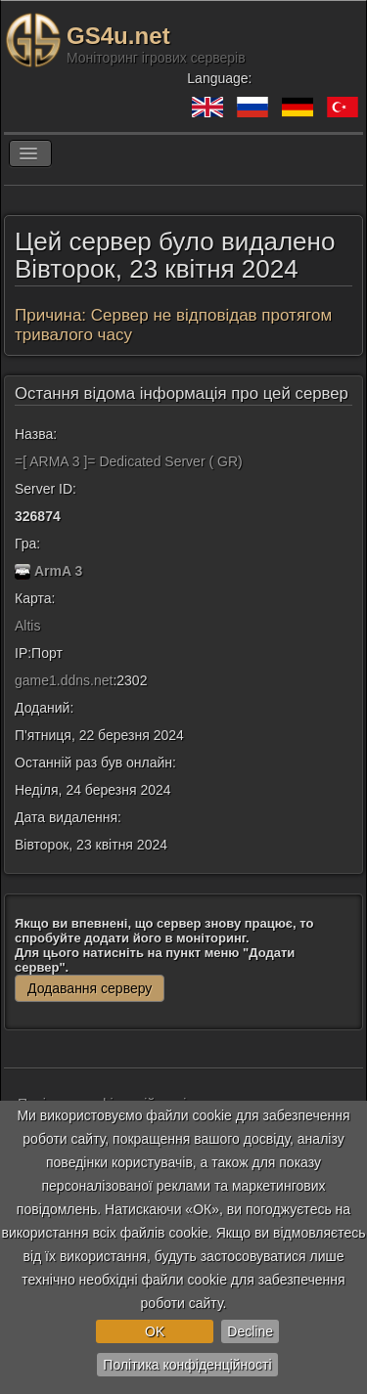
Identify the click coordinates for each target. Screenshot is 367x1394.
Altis (27, 625)
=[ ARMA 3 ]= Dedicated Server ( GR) (129, 461)
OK (154, 1331)
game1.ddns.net (64, 680)
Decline (250, 1331)
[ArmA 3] (22, 571)
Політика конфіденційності (187, 1364)
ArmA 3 (58, 571)
